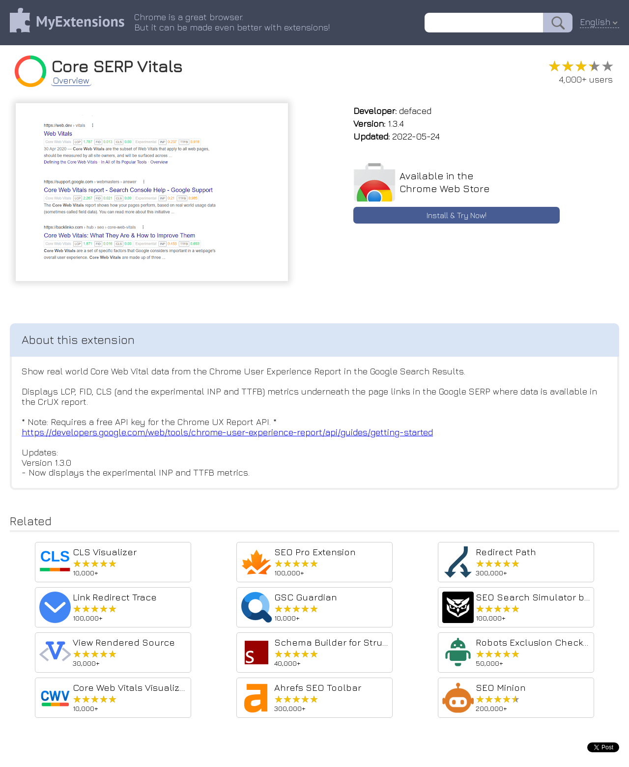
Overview (71, 80)
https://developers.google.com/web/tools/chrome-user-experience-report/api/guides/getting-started (227, 432)
